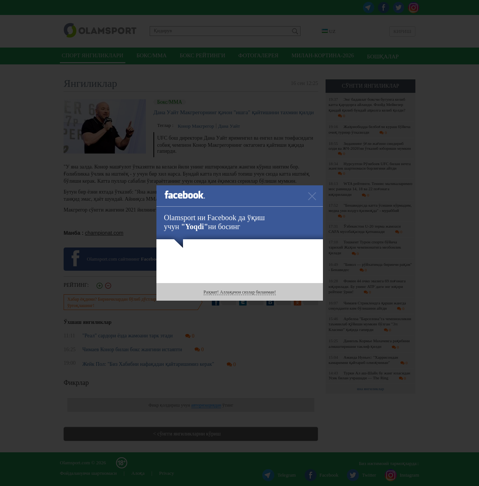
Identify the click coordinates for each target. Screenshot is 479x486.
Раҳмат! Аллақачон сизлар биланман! (240, 292)
